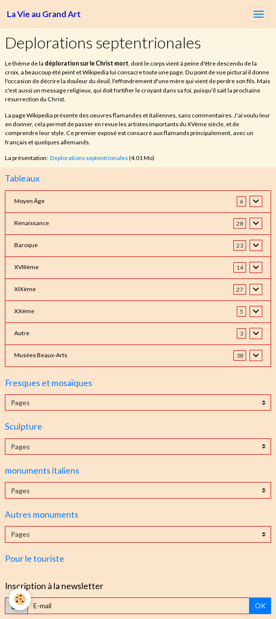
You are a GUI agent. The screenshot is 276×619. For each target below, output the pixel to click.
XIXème (25, 289)
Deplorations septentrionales (89, 157)
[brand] (44, 14)
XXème (24, 311)
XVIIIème (26, 267)
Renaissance (31, 223)
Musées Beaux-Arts (40, 355)
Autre (21, 333)
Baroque (26, 245)
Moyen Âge (29, 201)
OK (260, 605)
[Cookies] (20, 599)
